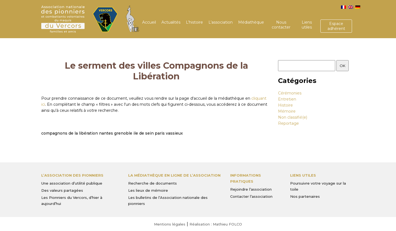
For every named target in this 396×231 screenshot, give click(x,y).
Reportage (288, 123)
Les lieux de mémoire (148, 190)
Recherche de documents (152, 183)
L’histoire (194, 22)
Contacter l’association (251, 196)
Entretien (287, 99)
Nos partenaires (305, 196)
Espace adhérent (336, 26)
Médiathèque (251, 22)
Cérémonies (289, 93)
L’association (220, 22)
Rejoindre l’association (251, 189)
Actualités (170, 22)
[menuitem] (343, 7)
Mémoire (287, 111)
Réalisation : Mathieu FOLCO (215, 224)
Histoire (285, 105)
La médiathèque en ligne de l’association (174, 175)
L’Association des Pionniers (72, 175)
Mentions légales (169, 224)
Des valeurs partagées (62, 190)
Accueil (149, 22)
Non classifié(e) (292, 117)
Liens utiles (307, 25)
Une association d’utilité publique (71, 183)
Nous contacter (281, 25)
